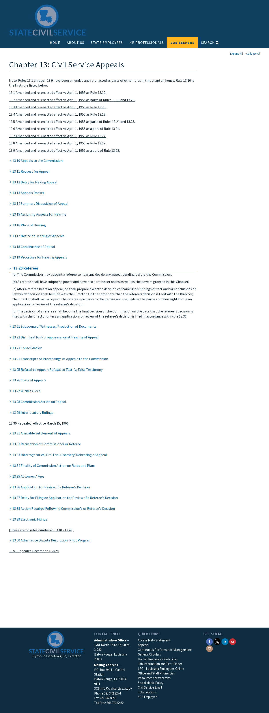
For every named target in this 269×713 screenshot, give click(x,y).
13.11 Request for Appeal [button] (31, 171)
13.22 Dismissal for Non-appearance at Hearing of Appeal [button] (55, 337)
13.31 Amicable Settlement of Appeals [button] (41, 433)
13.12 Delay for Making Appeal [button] (34, 182)
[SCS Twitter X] (217, 641)
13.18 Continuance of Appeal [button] (33, 246)
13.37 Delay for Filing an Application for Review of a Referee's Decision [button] (65, 497)
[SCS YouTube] (232, 641)
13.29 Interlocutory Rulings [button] (32, 412)
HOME (55, 42)
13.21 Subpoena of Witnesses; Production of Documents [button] (54, 326)
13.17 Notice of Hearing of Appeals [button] (38, 236)
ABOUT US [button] (75, 42)
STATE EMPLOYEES (107, 42)
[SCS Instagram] (209, 648)
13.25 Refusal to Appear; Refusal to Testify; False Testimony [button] (57, 369)
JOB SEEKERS (182, 42)
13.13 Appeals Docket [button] (28, 192)
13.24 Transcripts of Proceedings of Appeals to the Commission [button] (60, 358)
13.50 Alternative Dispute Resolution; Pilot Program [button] (51, 540)
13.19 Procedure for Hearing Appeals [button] (39, 257)
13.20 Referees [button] (26, 268)
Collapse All (253, 53)
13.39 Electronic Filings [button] (29, 519)
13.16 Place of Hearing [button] (29, 225)
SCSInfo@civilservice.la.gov (113, 688)
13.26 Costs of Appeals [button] (29, 380)
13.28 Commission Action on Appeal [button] (39, 401)
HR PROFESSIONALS (146, 42)
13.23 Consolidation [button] (27, 348)
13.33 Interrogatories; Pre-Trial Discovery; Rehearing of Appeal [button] (59, 455)
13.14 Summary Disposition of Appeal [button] (40, 203)
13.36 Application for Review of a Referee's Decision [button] (51, 487)
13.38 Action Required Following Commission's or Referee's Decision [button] (63, 508)
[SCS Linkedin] (224, 641)
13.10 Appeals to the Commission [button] (37, 160)
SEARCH (210, 42)
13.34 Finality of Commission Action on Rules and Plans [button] (53, 465)
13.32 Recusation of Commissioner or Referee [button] (46, 444)
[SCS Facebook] (209, 641)
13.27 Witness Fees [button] (26, 391)
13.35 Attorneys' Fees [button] (28, 476)
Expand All (236, 53)
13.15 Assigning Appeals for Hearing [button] (39, 214)
